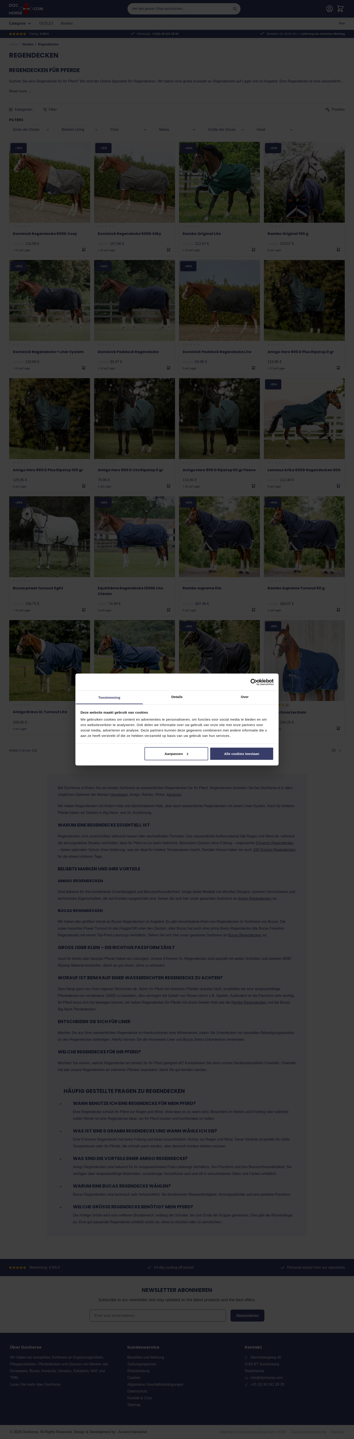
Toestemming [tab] (109, 697)
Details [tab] (177, 697)
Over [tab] (245, 697)
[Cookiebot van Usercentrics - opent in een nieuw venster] (254, 682)
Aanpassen (176, 753)
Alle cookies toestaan (241, 753)
